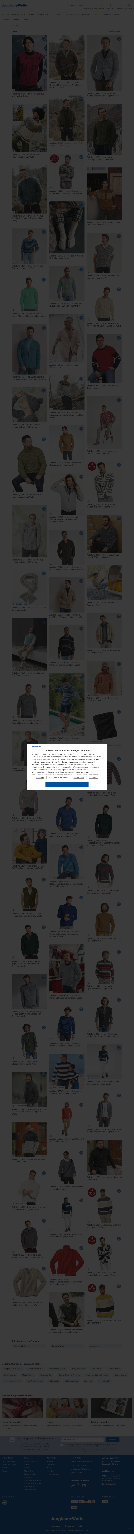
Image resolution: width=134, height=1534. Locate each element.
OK (67, 784)
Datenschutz (93, 778)
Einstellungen (79, 778)
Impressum (40, 778)
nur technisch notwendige (59, 778)
